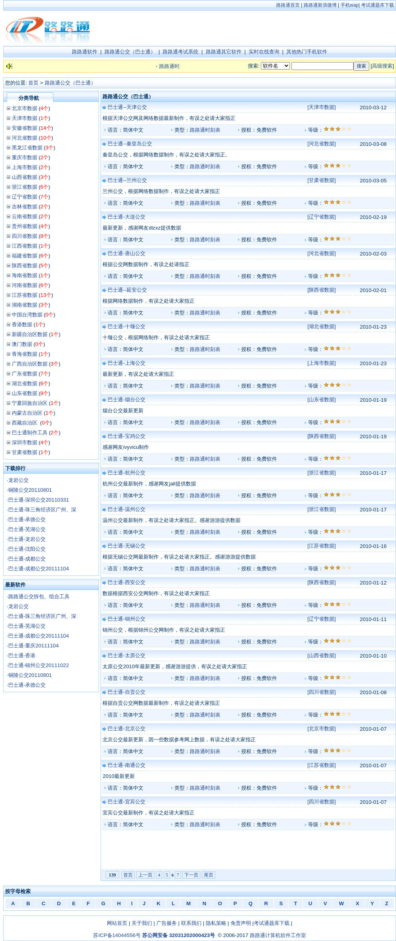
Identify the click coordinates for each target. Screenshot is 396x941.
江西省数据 (24, 246)
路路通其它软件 (224, 52)
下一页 (191, 875)
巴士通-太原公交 (126, 655)
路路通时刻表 (205, 130)
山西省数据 (24, 177)
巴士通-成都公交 (27, 559)
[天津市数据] (321, 107)
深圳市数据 (24, 442)
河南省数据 (24, 285)
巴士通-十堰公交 (126, 326)
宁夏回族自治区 (30, 403)
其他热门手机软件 (306, 52)
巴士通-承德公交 (27, 519)
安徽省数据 (24, 128)
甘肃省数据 (24, 452)
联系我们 (191, 923)
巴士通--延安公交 (127, 290)
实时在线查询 (264, 52)
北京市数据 (24, 108)
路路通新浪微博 (320, 5)
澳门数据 (22, 344)
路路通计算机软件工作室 (278, 935)
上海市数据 (24, 167)
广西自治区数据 (30, 364)
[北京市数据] (321, 728)
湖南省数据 (24, 305)
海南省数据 (24, 275)
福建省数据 (24, 256)
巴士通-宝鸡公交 (126, 436)
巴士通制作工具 (30, 433)
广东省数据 (24, 374)
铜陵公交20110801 (30, 490)
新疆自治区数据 (30, 334)
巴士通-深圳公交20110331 (38, 500)
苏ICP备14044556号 (117, 935)
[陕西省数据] (321, 290)
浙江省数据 (24, 187)
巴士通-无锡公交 (126, 546)
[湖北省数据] (321, 326)
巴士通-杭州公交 (126, 473)
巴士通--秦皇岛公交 (130, 144)
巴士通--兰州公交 (127, 180)
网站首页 (117, 923)
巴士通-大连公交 (126, 217)
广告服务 (166, 923)
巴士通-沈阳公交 (27, 549)
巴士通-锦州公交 (126, 619)
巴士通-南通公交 (126, 765)
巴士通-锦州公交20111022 (38, 665)
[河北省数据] (321, 144)
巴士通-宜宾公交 (126, 802)
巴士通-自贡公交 (126, 692)
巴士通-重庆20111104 (33, 646)
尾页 (208, 875)
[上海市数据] (321, 363)
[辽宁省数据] (321, 217)
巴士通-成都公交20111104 (38, 569)
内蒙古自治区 (27, 413)
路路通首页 (288, 5)
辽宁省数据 (24, 197)
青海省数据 (24, 354)
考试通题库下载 (377, 5)
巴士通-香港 (21, 655)
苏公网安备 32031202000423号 (178, 935)
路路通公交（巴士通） (130, 52)
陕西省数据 (24, 265)
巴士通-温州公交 (126, 509)
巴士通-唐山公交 (126, 253)
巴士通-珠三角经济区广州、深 (42, 510)
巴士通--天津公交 (127, 107)
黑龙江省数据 (27, 148)
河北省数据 (24, 138)
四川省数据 (24, 236)
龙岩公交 (18, 480)
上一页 (145, 875)
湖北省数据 (24, 383)
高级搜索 (382, 66)
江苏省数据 (24, 295)
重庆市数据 (24, 157)
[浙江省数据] (321, 473)
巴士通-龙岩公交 (27, 539)
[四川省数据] (321, 692)
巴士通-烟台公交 (126, 399)
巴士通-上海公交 (126, 363)
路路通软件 (84, 52)
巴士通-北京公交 (126, 728)
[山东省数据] (321, 399)
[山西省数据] (321, 655)
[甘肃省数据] (321, 180)
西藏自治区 (25, 423)
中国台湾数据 (27, 315)
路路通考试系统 (180, 52)
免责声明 (241, 923)
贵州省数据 (24, 226)
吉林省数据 (24, 207)
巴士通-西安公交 (126, 582)
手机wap (350, 5)
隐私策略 (216, 923)
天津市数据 (24, 118)
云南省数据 (24, 216)
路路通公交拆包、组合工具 (39, 596)
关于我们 (142, 923)
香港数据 (22, 324)
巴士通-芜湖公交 (27, 529)
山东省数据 (24, 393)
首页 (33, 83)
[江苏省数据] (321, 546)
